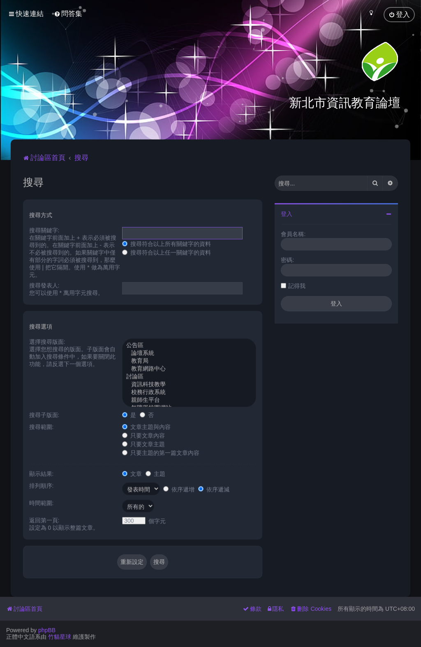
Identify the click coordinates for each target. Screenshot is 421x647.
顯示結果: (41, 473)
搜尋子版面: (44, 414)
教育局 (189, 360)
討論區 (189, 376)
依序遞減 (213, 488)
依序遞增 (178, 488)
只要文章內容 (143, 435)
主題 (155, 473)
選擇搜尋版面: (47, 341)
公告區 (189, 345)
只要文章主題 (143, 443)
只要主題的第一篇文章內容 (160, 452)
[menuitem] (68, 14)
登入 (286, 213)
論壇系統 (189, 353)
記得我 (296, 285)
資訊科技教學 (189, 384)
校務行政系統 (189, 392)
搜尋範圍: (41, 426)
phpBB (47, 630)
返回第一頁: (44, 519)
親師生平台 (189, 400)
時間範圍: (41, 502)
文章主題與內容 (146, 426)
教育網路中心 (189, 368)
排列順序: (41, 485)
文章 (132, 473)
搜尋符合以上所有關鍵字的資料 (166, 243)
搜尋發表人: (44, 285)
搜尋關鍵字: (44, 229)
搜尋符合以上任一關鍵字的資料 (166, 252)
